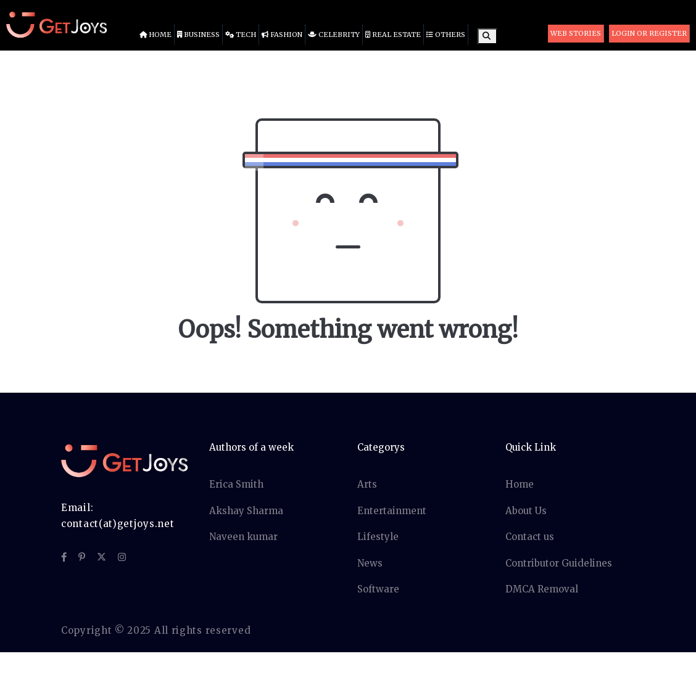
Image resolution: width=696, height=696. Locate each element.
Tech (240, 34)
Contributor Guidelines (558, 563)
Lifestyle (378, 536)
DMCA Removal (541, 589)
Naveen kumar (243, 536)
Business (198, 34)
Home (155, 34)
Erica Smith (236, 484)
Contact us (529, 536)
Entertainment (391, 511)
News (370, 563)
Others (445, 34)
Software (378, 589)
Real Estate (393, 34)
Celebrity (334, 34)
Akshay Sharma (246, 511)
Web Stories (575, 33)
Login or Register (649, 33)
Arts (367, 484)
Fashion (282, 34)
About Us (526, 511)
